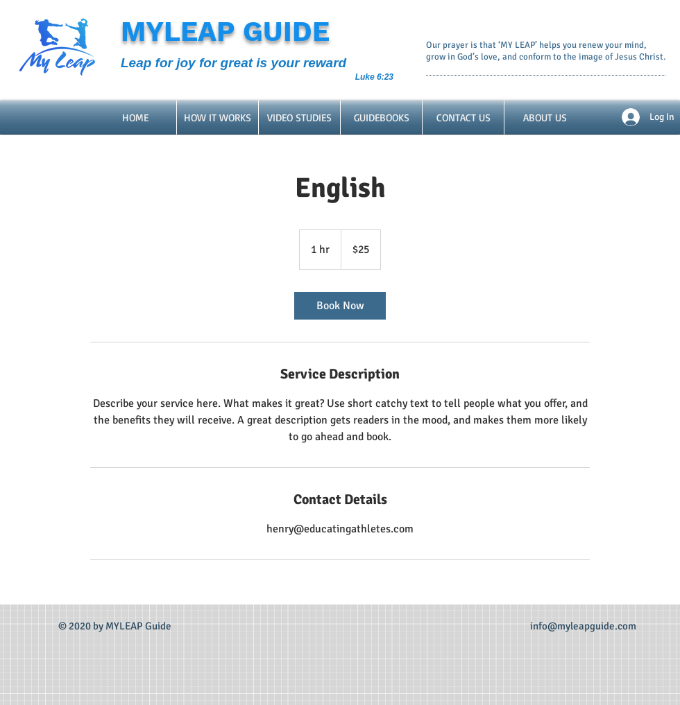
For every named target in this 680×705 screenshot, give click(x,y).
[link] (340, 306)
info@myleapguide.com (583, 626)
